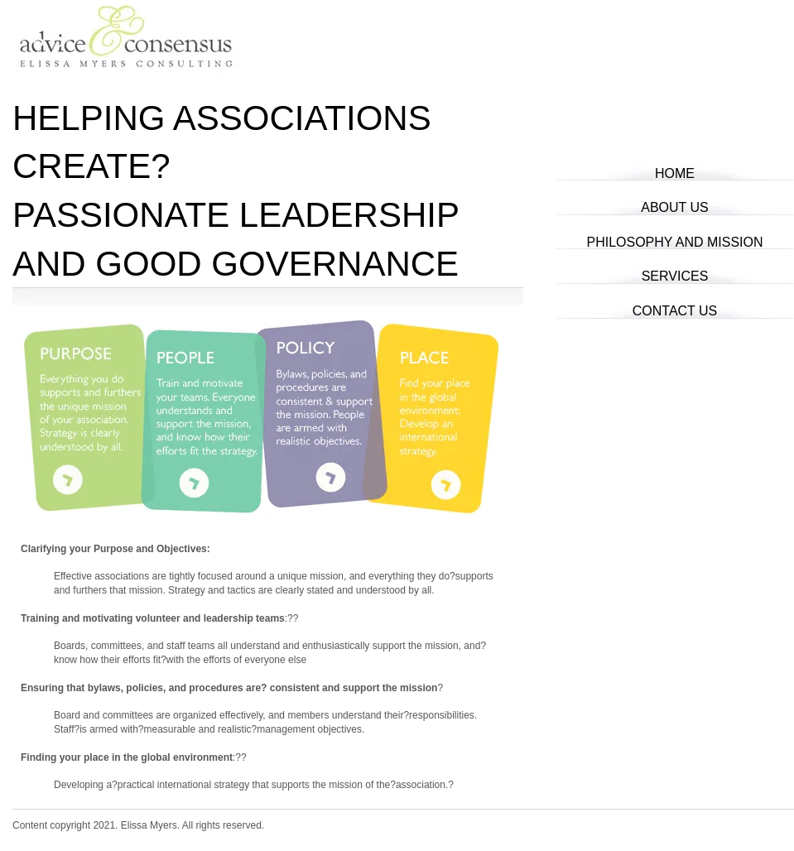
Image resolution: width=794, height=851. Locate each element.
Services (675, 276)
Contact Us (675, 311)
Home (675, 173)
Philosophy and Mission (674, 242)
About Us (675, 207)
